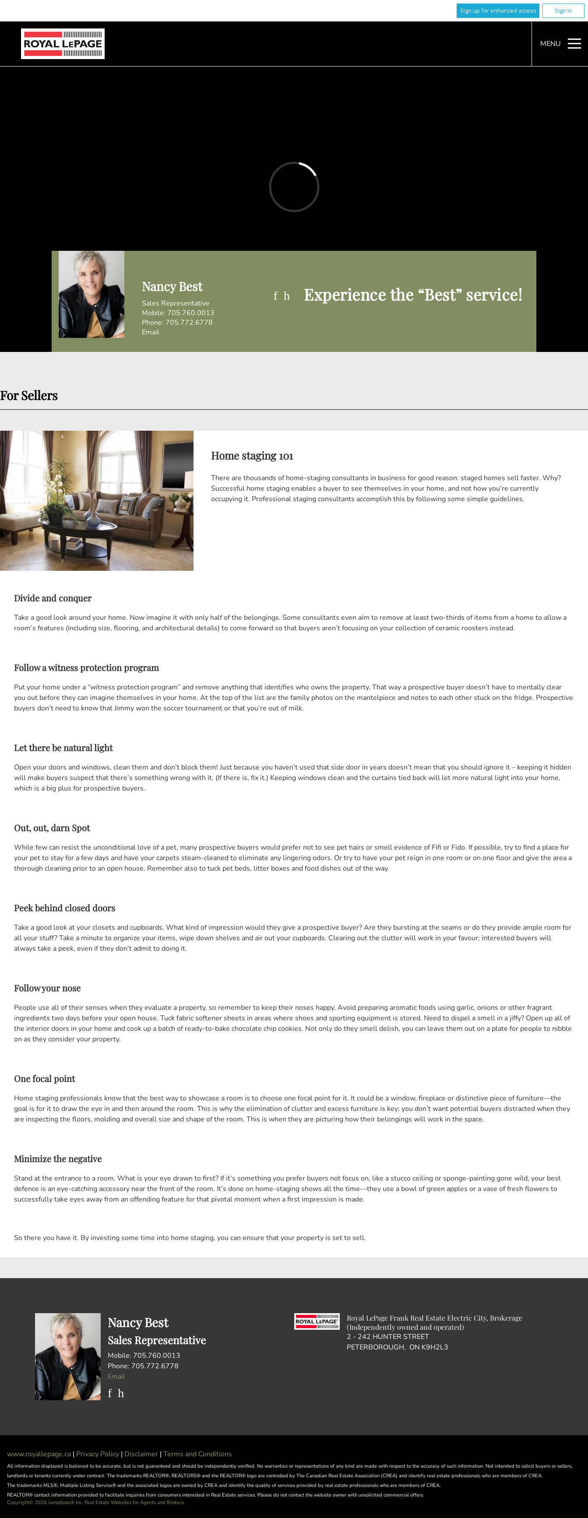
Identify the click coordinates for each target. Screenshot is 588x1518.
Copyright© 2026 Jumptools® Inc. (45, 1502)
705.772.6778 (189, 322)
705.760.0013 (191, 313)
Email (150, 332)
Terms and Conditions (197, 1454)
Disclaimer (142, 1454)
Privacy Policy (98, 1454)
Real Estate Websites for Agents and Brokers (134, 1502)
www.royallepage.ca (39, 1454)
